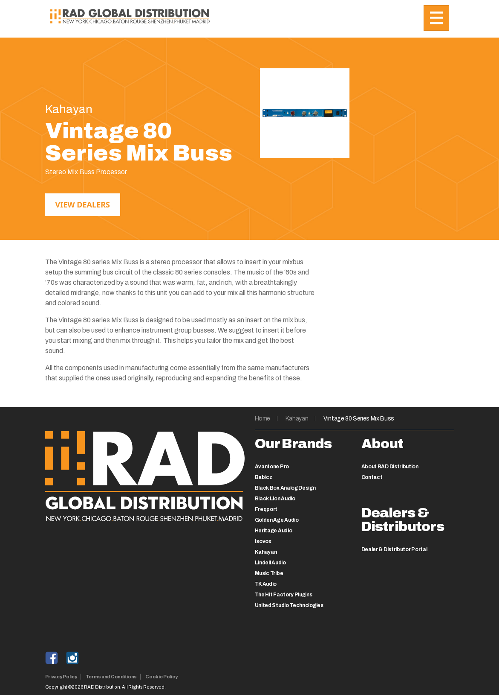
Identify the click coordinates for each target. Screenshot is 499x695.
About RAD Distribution (389, 467)
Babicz (263, 477)
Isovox (263, 541)
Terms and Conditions (111, 676)
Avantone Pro (272, 467)
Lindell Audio (270, 563)
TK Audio (266, 584)
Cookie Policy (161, 676)
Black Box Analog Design (285, 488)
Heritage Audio (273, 531)
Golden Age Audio (277, 520)
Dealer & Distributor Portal (394, 549)
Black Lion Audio (275, 499)
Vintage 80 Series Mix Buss (358, 418)
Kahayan (297, 418)
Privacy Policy (61, 676)
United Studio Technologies (289, 605)
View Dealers (82, 204)
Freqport (266, 509)
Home (263, 418)
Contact (372, 477)
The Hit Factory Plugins (283, 595)
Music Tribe (269, 573)
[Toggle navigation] (436, 18)
